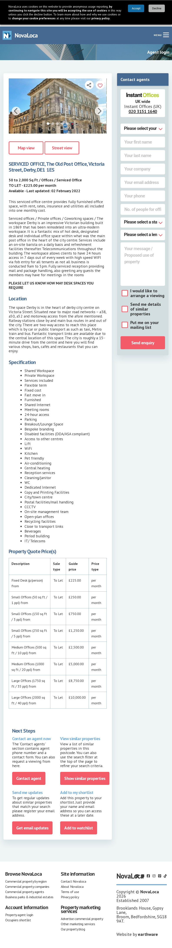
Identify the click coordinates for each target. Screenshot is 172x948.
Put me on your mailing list (144, 323)
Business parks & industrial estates (29, 895)
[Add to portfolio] (100, 83)
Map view (26, 146)
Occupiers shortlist (18, 918)
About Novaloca (72, 884)
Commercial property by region (25, 879)
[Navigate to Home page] (20, 33)
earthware (148, 932)
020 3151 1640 (143, 109)
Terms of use (70, 890)
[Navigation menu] (166, 32)
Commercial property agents (24, 890)
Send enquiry (142, 341)
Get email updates (32, 826)
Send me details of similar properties (145, 307)
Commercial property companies (27, 884)
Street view (62, 146)
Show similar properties (84, 776)
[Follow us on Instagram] (153, 874)
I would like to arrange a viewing (147, 291)
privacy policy (100, 18)
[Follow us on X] (142, 874)
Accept (136, 8)
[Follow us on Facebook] (148, 874)
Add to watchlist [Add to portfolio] (78, 826)
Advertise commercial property (82, 917)
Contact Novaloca (73, 879)
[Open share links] (89, 83)
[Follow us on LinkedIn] (137, 874)
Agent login (158, 50)
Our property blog (73, 927)
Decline (156, 8)
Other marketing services (78, 922)
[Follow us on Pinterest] (159, 874)
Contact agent (28, 776)
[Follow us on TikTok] (165, 874)
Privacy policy (70, 895)
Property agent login (19, 913)
